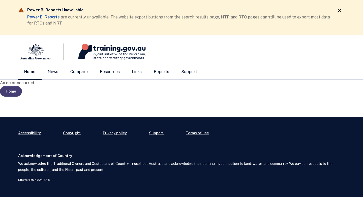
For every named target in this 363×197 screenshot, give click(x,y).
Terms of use (197, 133)
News (53, 71)
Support (189, 71)
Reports (161, 71)
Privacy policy (115, 133)
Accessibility (29, 133)
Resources (110, 71)
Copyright (72, 133)
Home (30, 71)
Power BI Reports (43, 17)
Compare (79, 71)
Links (137, 71)
